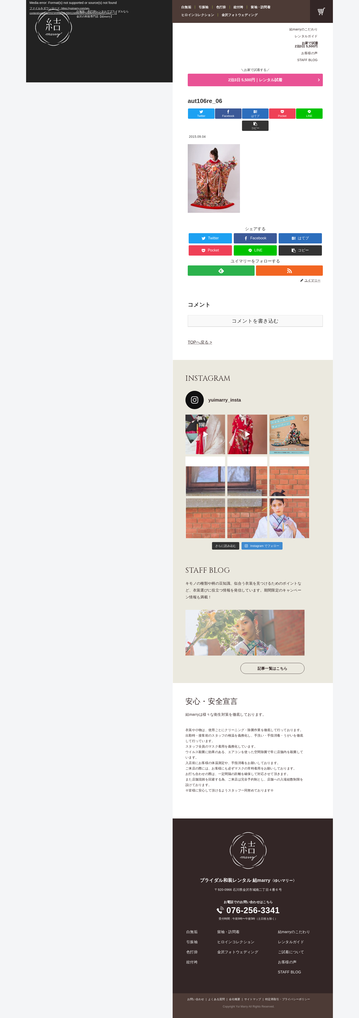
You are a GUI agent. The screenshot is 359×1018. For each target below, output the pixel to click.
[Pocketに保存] (266, 114)
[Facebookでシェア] (221, 114)
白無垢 (186, 7)
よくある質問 (216, 987)
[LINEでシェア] (289, 114)
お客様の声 (309, 53)
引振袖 (204, 7)
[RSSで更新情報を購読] (289, 259)
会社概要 (234, 987)
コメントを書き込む (255, 309)
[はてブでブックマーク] (244, 114)
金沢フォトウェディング (240, 15)
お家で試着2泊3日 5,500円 (306, 44)
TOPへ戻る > (200, 330)
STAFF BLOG (307, 60)
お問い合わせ (195, 987)
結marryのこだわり (303, 29)
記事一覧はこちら (273, 657)
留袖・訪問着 (260, 7)
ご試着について (291, 940)
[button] (311, 114)
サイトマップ (252, 987)
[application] (99, 41)
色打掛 (221, 7)
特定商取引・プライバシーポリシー (287, 987)
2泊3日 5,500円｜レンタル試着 (255, 80)
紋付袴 (238, 7)
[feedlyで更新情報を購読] (221, 259)
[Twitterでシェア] (199, 114)
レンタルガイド (306, 36)
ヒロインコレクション (197, 15)
